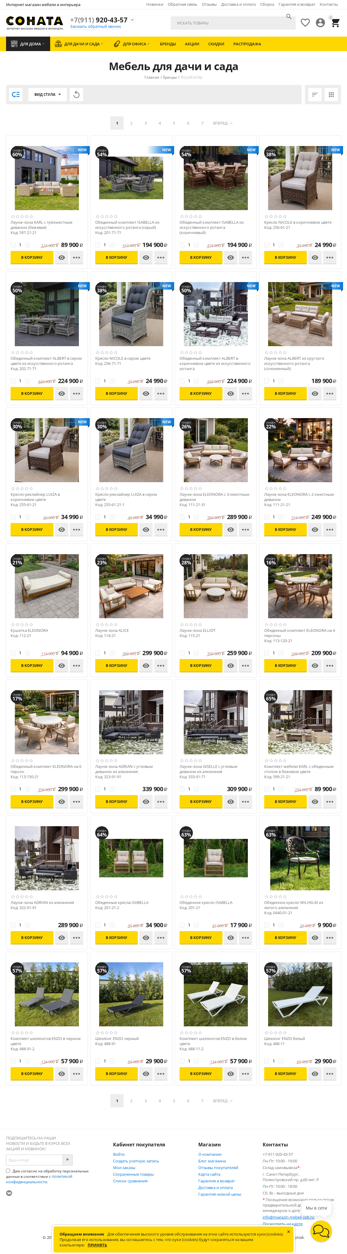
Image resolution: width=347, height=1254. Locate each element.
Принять (97, 1245)
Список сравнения (130, 1181)
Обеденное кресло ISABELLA (206, 902)
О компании (210, 1154)
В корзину (32, 257)
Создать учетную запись (136, 1161)
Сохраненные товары (133, 1174)
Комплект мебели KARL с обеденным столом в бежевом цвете (299, 769)
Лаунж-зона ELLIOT (198, 630)
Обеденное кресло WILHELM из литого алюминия (293, 905)
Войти (119, 1154)
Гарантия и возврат (297, 4)
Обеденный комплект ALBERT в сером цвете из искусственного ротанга (46, 361)
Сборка (267, 4)
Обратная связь (182, 4)
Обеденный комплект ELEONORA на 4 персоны (299, 633)
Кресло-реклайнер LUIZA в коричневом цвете (35, 497)
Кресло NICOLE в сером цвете (123, 358)
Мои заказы (124, 1167)
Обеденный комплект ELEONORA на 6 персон (46, 769)
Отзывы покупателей (218, 1167)
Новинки (154, 4)
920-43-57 (99, 19)
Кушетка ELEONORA (29, 630)
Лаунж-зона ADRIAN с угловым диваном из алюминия (124, 769)
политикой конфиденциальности (39, 1179)
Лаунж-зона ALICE (112, 630)
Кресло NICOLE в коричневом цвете (298, 222)
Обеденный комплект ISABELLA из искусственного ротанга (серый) (127, 225)
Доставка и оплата (238, 4)
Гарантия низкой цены (219, 1194)
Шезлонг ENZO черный (117, 1038)
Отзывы (209, 4)
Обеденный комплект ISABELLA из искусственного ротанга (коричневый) (212, 227)
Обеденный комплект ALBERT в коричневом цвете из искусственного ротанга (215, 363)
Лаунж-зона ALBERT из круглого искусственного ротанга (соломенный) (294, 363)
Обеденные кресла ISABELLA (121, 902)
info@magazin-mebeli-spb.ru (288, 1217)
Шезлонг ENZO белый (284, 1038)
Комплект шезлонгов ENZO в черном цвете (46, 1041)
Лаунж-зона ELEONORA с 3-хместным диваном (214, 497)
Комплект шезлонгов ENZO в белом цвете (213, 1041)
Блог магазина (212, 1161)
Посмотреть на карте (283, 1223)
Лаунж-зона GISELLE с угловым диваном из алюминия (209, 769)
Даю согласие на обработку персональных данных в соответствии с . (47, 1176)
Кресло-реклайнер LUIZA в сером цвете (126, 497)
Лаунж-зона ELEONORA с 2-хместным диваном (299, 497)
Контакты (329, 4)
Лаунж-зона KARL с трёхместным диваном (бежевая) (42, 225)
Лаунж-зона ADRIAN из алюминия (42, 902)
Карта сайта (209, 1174)
